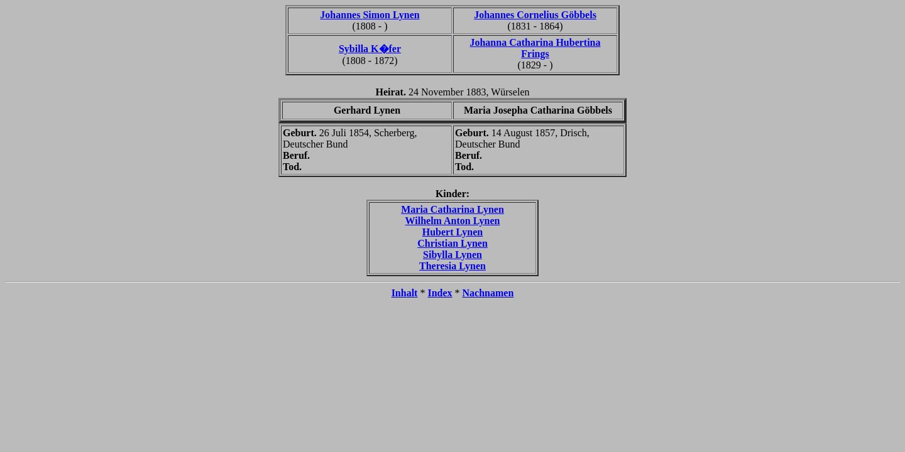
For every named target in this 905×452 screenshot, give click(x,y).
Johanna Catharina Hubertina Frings (534, 48)
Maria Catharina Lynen (452, 209)
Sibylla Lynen (452, 254)
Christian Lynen (452, 243)
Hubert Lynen (452, 232)
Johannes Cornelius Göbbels (535, 14)
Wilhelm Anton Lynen (452, 220)
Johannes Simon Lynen (369, 14)
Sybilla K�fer (370, 48)
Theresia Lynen (452, 266)
